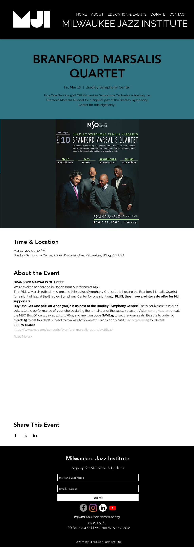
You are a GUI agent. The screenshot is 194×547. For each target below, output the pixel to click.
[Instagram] (93, 508)
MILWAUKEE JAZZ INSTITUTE (125, 23)
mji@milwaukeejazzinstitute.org (97, 517)
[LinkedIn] (103, 508)
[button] (97, 14)
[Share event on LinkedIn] (35, 435)
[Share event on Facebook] (15, 435)
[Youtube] (112, 508)
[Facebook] (83, 508)
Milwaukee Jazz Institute (97, 458)
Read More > (23, 336)
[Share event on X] (25, 435)
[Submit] (98, 497)
